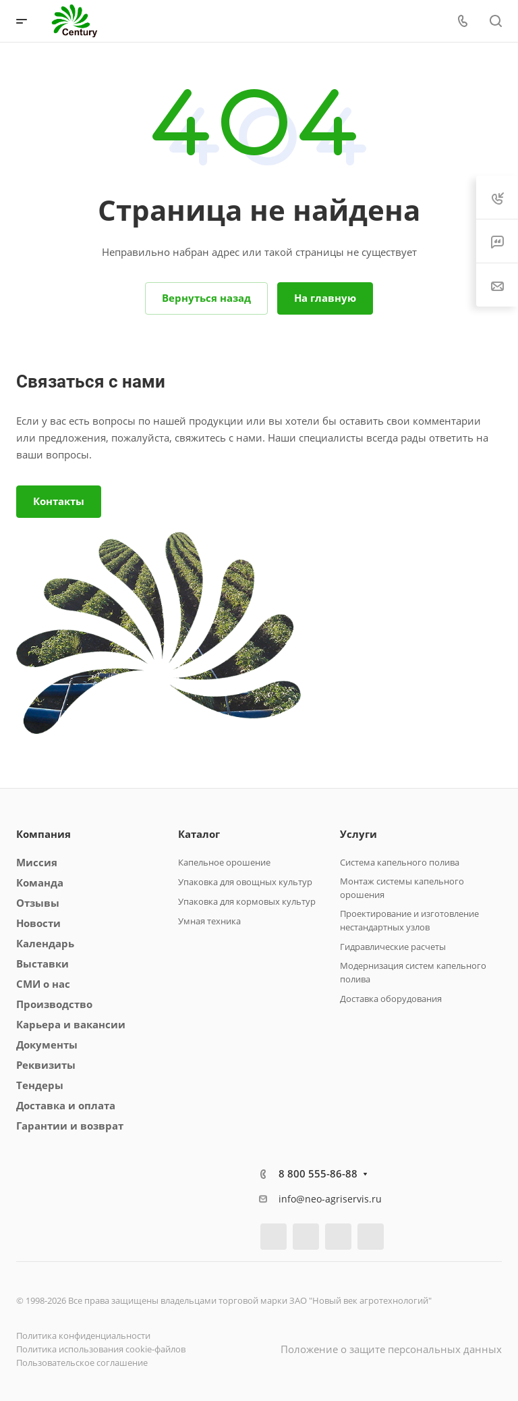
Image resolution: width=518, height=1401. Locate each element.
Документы (47, 1044)
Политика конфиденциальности (83, 1335)
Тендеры (39, 1085)
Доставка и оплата (65, 1105)
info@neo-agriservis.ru (330, 1198)
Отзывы (37, 902)
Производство (54, 1004)
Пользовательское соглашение (82, 1362)
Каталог (199, 834)
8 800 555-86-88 (318, 1173)
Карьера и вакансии (70, 1024)
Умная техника (209, 921)
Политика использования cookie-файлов (100, 1349)
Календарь (45, 943)
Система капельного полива (399, 862)
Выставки (42, 963)
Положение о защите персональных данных (391, 1349)
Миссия (36, 862)
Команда (39, 882)
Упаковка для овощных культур (245, 882)
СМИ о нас (43, 983)
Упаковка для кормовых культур (247, 901)
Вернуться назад (206, 298)
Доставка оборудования (391, 999)
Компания (43, 834)
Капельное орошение (224, 862)
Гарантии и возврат (69, 1125)
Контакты (58, 501)
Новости (38, 923)
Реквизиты (46, 1065)
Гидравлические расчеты (393, 947)
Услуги (358, 834)
